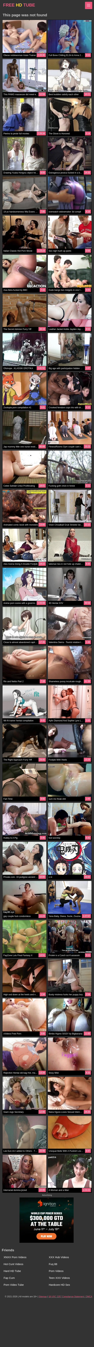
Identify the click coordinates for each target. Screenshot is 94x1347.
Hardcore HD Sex (59, 1284)
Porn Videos (56, 1270)
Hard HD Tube (12, 1270)
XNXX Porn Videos (15, 1257)
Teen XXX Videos (59, 1277)
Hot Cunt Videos (13, 1264)
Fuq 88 (53, 1264)
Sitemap (43, 1296)
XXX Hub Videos (59, 1257)
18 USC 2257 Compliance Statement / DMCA (70, 1296)
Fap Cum (9, 1277)
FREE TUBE (19, 5)
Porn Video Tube (14, 1284)
